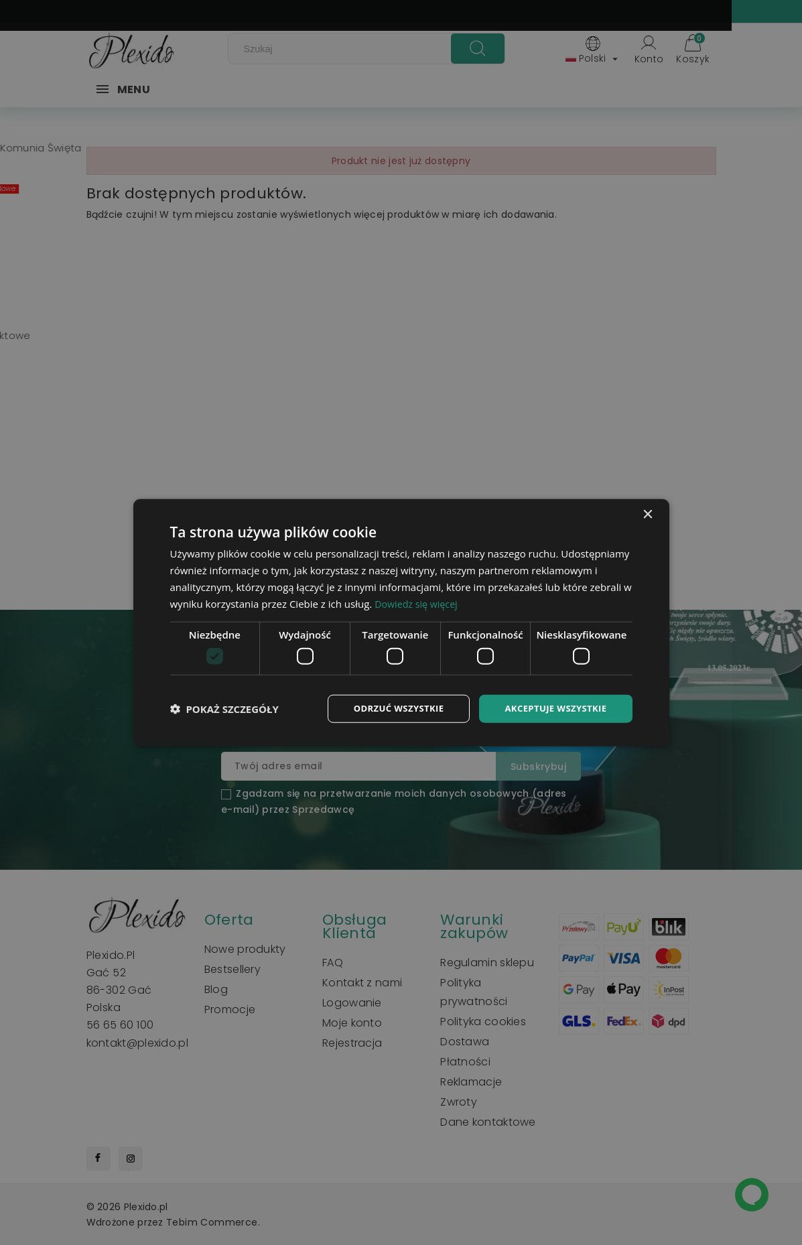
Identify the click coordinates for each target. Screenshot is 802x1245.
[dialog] (401, 622)
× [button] (648, 514)
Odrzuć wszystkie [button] (388, 708)
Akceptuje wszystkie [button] (552, 708)
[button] (224, 708)
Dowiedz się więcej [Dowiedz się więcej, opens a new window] (418, 602)
